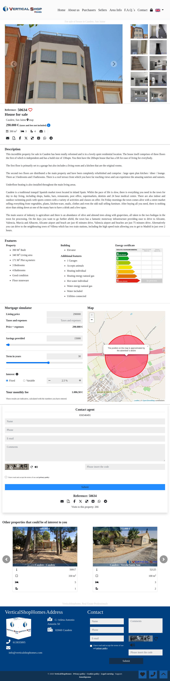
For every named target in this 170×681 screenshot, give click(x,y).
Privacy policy (79, 674)
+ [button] (92, 315)
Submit (85, 487)
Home (61, 10)
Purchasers (89, 10)
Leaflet (136, 400)
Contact (142, 10)
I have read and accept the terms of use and (28, 477)
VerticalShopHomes (63, 674)
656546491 (85, 415)
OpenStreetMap (149, 400)
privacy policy (44, 477)
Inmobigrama (85, 677)
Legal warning (107, 674)
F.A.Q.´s (129, 10)
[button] (6, 559)
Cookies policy (93, 674)
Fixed (12, 380)
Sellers (102, 10)
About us (74, 10)
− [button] (92, 320)
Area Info (116, 10)
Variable (30, 380)
